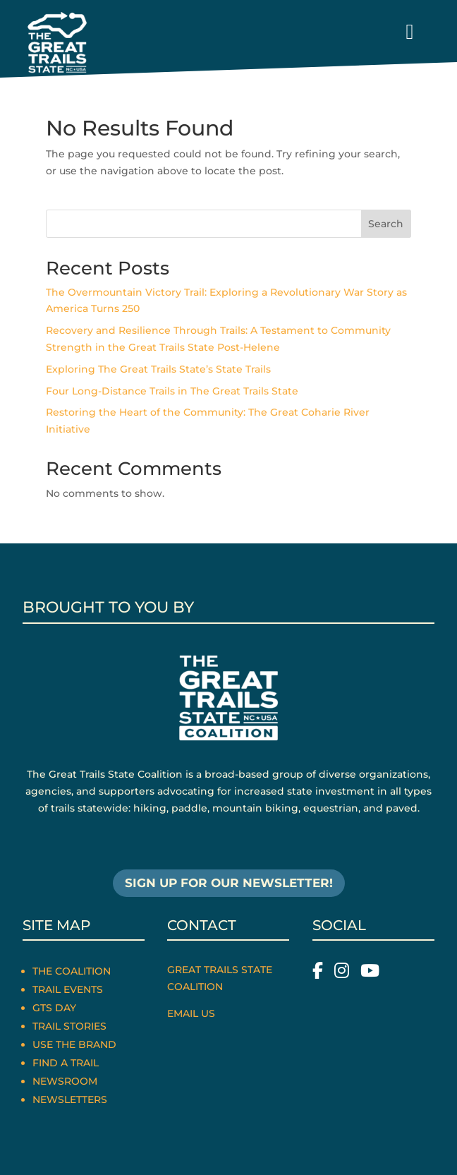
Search (385, 223)
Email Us (191, 1013)
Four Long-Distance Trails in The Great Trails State (172, 391)
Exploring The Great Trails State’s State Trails (158, 369)
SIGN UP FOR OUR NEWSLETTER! (229, 883)
